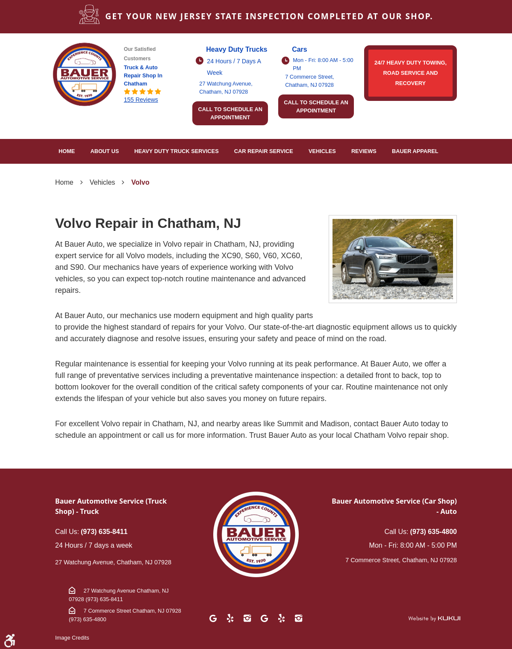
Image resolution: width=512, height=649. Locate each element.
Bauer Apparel (415, 151)
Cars (299, 49)
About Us (104, 151)
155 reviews (141, 99)
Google (213, 618)
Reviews (364, 151)
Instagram (247, 618)
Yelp (230, 618)
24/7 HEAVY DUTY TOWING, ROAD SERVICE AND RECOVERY (410, 72)
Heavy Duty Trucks (236, 49)
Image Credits (72, 637)
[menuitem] (66, 151)
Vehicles (322, 151)
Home (67, 151)
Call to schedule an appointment (230, 113)
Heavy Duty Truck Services (176, 151)
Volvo (140, 182)
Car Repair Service (263, 151)
